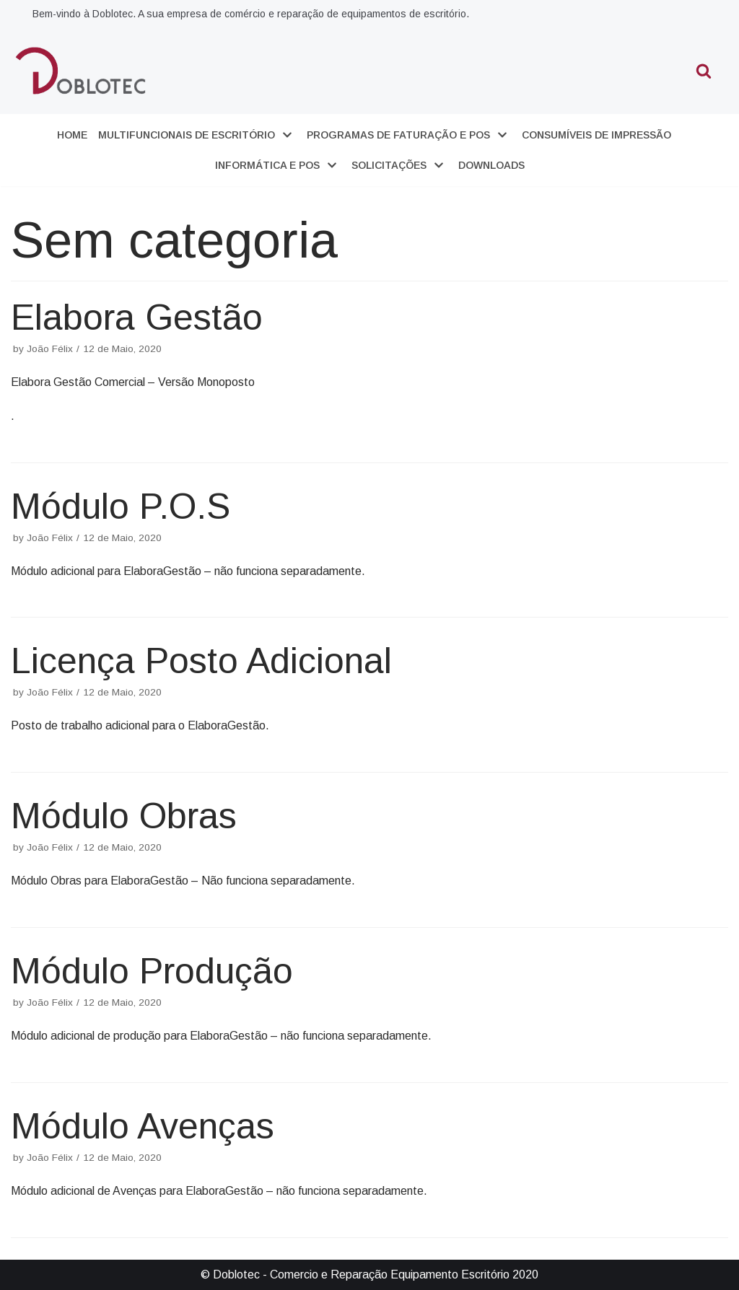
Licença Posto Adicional (201, 661)
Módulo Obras (124, 816)
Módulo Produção (152, 971)
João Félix (50, 348)
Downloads (491, 165)
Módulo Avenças (142, 1126)
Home (72, 135)
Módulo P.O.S (120, 506)
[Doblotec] (82, 70)
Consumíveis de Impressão (596, 135)
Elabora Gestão (137, 317)
